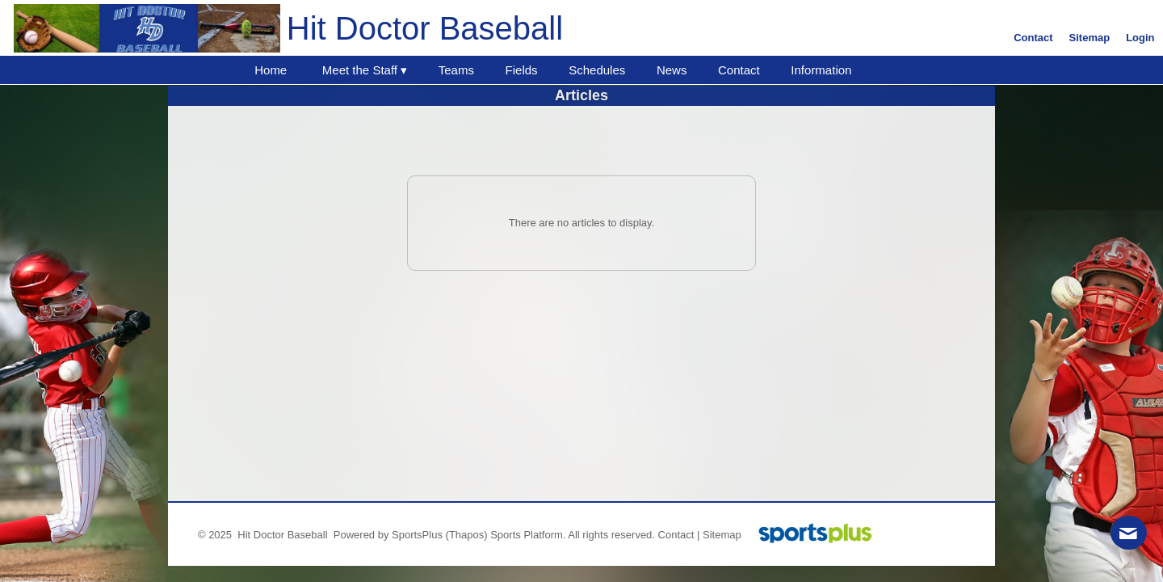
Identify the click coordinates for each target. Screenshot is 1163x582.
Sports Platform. (527, 535)
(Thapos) (467, 535)
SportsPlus (417, 535)
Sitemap (722, 535)
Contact (676, 535)
